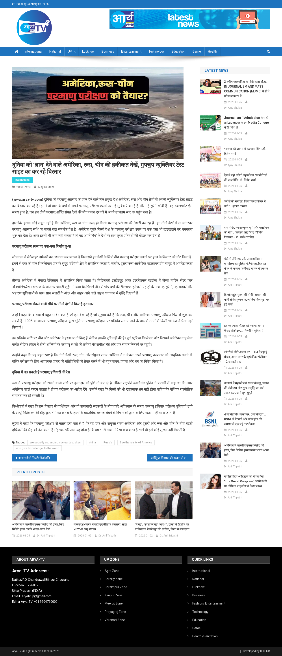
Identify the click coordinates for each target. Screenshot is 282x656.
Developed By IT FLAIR (256, 651)
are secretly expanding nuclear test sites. (55, 442)
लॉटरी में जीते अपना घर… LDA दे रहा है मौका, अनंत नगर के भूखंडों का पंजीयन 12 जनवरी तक (245, 357)
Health (212, 51)
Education (179, 51)
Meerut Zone (114, 603)
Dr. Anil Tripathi (46, 535)
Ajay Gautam (46, 187)
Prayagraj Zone (115, 612)
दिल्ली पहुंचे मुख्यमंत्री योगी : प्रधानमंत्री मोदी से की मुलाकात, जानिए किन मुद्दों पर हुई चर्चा (246, 299)
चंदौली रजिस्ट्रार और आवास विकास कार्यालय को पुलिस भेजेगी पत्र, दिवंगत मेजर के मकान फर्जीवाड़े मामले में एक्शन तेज (246, 266)
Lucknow (88, 51)
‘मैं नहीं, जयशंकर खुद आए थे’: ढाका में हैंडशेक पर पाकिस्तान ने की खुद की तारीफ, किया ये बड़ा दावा (162, 527)
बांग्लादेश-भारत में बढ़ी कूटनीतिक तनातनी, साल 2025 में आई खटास (100, 527)
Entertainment (131, 51)
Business (108, 51)
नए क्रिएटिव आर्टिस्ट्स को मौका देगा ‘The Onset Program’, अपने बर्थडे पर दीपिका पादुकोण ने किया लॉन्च (245, 481)
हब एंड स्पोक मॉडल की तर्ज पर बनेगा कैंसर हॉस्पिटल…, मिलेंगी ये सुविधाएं (244, 328)
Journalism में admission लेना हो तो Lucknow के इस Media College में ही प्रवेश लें (246, 122)
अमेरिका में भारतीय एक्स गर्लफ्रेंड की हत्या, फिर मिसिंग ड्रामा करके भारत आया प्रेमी (38, 527)
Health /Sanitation (205, 636)
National (55, 51)
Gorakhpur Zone (116, 587)
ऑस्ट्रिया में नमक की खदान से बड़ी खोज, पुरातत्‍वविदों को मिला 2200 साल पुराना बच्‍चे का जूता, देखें (172, 458)
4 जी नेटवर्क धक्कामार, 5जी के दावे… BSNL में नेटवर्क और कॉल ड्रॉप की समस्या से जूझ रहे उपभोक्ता (245, 419)
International (33, 51)
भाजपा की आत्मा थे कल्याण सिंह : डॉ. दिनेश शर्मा (245, 151)
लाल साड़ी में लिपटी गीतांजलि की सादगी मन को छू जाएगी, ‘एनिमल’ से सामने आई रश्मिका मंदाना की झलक (37, 458)
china (92, 442)
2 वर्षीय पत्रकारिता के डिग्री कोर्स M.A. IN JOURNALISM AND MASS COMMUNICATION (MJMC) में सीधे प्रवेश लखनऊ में (246, 89)
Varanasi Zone (115, 620)
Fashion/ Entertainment (208, 603)
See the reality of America (136, 442)
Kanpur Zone (113, 595)
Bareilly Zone (114, 579)
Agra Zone (112, 571)
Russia (108, 442)
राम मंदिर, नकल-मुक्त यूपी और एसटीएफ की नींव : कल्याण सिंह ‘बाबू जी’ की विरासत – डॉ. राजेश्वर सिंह (246, 232)
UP (70, 51)
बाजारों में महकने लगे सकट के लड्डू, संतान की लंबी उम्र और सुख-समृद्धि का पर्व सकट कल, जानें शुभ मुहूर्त (246, 388)
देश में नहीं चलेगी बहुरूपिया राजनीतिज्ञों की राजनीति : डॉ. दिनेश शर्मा (245, 177)
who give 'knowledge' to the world (37, 448)
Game (197, 51)
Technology (156, 51)
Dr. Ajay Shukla (233, 107)
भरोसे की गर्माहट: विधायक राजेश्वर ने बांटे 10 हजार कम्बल (245, 204)
